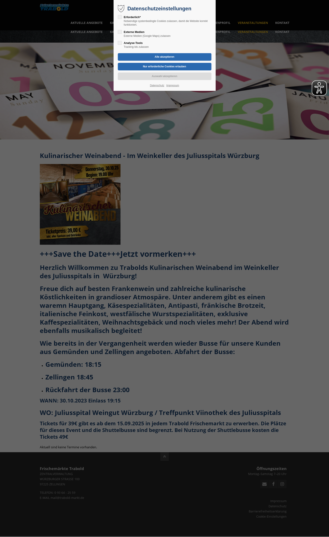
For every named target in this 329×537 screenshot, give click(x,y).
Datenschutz (157, 85)
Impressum (172, 85)
